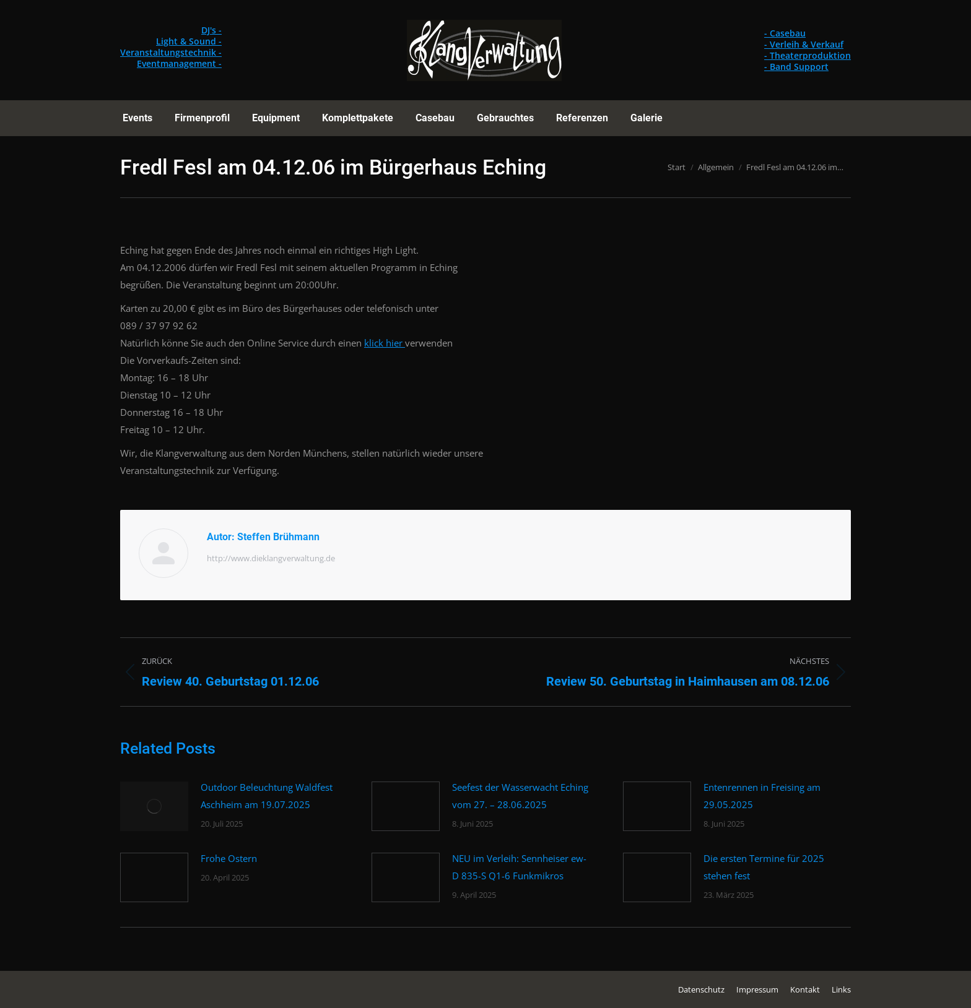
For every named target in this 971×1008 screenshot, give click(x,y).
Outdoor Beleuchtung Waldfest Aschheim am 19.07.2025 (267, 796)
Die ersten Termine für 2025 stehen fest (763, 867)
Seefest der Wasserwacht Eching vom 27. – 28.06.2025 (520, 796)
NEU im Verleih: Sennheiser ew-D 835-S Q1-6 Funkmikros (519, 867)
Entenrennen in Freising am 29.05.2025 (762, 796)
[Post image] (154, 806)
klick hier (384, 343)
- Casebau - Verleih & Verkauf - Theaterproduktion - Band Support (807, 49)
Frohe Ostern (229, 858)
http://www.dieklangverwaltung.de (271, 558)
